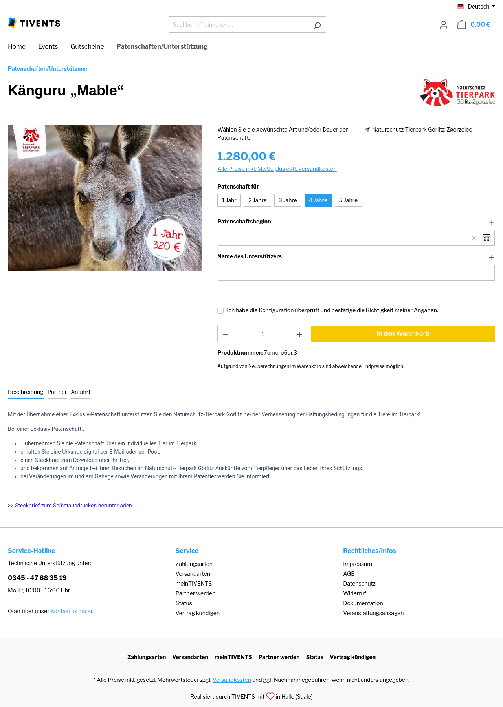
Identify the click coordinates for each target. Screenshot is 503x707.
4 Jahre (318, 200)
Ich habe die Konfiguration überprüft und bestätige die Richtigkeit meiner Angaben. (332, 310)
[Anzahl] (262, 334)
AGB (349, 573)
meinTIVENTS (194, 583)
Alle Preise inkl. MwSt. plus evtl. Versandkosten (276, 168)
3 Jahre (288, 200)
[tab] (26, 392)
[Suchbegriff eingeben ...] (238, 24)
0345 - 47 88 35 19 (37, 578)
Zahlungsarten (194, 563)
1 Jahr (229, 200)
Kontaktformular (71, 611)
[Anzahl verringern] (225, 334)
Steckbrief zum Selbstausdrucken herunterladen (73, 505)
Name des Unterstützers (249, 256)
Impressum (357, 563)
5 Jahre (348, 200)
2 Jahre (257, 200)
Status (184, 603)
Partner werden (195, 593)
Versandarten (193, 573)
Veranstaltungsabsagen (373, 613)
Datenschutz (359, 583)
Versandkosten (232, 679)
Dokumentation (363, 603)
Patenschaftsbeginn (244, 221)
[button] (356, 222)
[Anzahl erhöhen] (300, 334)
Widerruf (354, 593)
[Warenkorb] (474, 24)
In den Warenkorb (403, 333)
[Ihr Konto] (444, 24)
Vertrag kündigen (198, 613)
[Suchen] (317, 24)
